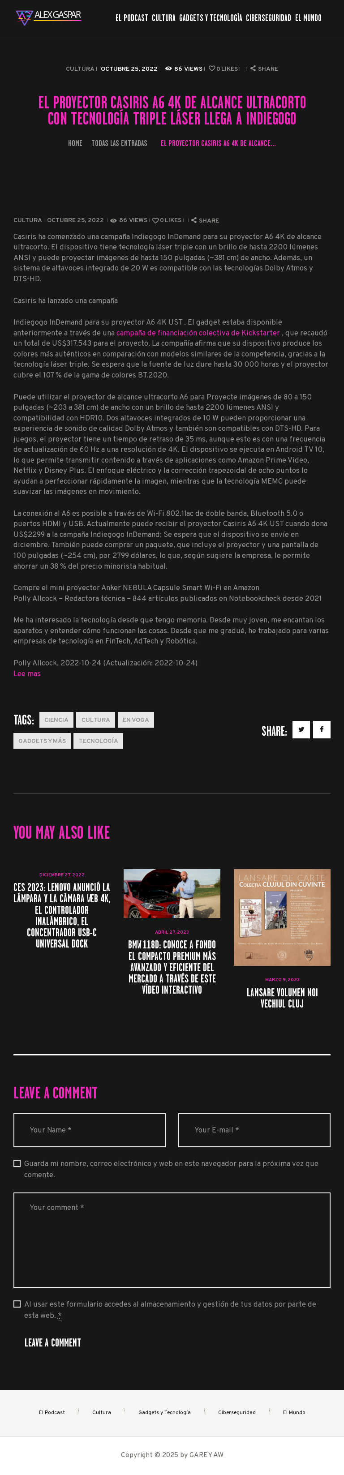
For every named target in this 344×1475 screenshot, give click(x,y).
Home (75, 143)
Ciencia (56, 720)
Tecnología (98, 741)
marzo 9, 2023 (282, 980)
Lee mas (27, 674)
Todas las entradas (119, 143)
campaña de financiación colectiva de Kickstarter (199, 333)
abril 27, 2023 (172, 932)
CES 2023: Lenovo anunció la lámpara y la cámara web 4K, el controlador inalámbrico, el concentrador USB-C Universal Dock (61, 915)
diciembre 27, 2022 (62, 875)
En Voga (136, 720)
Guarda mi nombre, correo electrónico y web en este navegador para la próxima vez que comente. (171, 1169)
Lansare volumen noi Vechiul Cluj (282, 998)
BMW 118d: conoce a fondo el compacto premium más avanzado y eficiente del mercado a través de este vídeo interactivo (172, 967)
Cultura (80, 69)
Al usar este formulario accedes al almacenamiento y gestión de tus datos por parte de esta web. (170, 1310)
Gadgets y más (42, 741)
